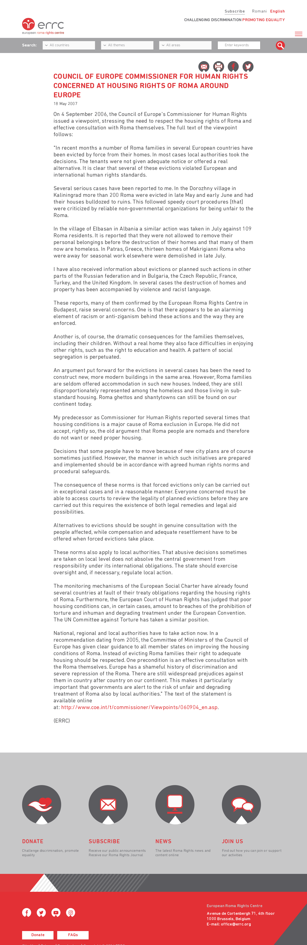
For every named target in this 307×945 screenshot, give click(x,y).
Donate (37, 935)
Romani (259, 11)
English (277, 11)
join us (232, 842)
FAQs (73, 935)
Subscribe (235, 11)
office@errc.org (236, 924)
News (163, 842)
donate (32, 842)
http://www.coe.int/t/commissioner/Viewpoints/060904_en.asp (139, 707)
